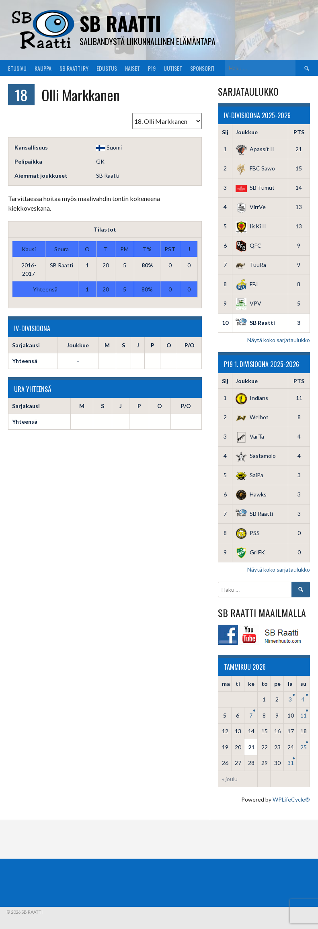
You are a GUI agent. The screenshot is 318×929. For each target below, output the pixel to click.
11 (303, 715)
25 (303, 747)
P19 (152, 68)
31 (290, 762)
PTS (298, 132)
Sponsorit (202, 68)
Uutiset (173, 68)
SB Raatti (120, 23)
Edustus (106, 68)
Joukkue (247, 132)
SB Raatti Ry (73, 68)
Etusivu (17, 68)
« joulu (230, 778)
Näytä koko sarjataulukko (278, 339)
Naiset (132, 68)
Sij (225, 132)
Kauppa (43, 68)
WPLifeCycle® (291, 799)
